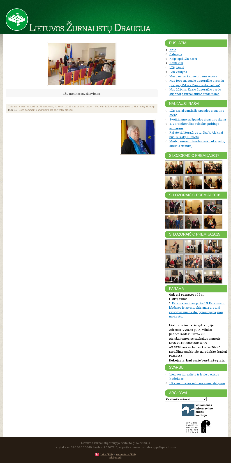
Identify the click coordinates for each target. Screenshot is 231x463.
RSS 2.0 (12, 109)
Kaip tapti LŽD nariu (183, 59)
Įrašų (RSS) (106, 454)
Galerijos (175, 54)
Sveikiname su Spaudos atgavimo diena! (197, 119)
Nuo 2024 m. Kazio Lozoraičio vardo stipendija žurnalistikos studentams (195, 91)
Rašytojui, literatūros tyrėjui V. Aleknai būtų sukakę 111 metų (196, 134)
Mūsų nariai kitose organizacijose (193, 76)
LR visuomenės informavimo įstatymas (197, 383)
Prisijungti (115, 457)
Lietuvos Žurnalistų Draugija (89, 27)
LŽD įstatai (176, 67)
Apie (172, 50)
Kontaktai (176, 63)
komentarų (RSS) (126, 454)
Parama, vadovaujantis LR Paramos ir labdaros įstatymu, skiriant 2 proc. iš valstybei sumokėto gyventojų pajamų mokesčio (197, 310)
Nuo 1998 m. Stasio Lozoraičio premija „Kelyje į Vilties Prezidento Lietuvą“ (196, 83)
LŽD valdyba (178, 72)
